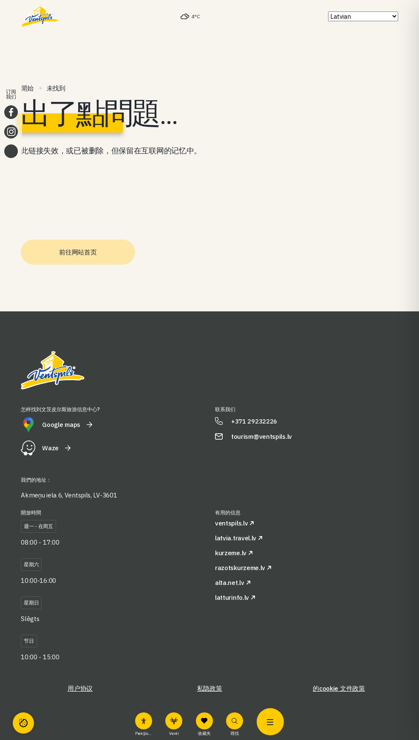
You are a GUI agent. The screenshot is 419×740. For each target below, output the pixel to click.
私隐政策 (209, 688)
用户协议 (80, 688)
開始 (27, 88)
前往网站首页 (77, 252)
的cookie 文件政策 (339, 688)
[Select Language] (363, 16)
